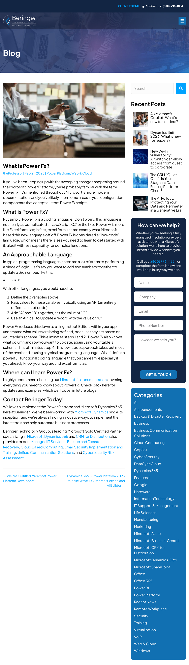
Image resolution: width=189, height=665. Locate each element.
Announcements (148, 409)
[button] (181, 88)
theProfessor (13, 173)
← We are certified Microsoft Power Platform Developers (29, 477)
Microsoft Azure (147, 531)
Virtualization (145, 625)
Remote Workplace (150, 605)
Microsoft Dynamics (91, 411)
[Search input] (152, 88)
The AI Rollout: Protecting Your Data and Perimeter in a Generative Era (166, 204)
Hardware (142, 489)
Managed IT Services (48, 441)
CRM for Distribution (93, 436)
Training (140, 618)
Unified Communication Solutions (46, 451)
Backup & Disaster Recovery (158, 416)
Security (141, 611)
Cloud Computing (149, 442)
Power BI (141, 584)
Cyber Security (147, 455)
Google (140, 483)
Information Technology (154, 496)
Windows (142, 646)
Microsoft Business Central (156, 538)
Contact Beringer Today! (34, 399)
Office (139, 570)
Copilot (140, 448)
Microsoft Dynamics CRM (155, 557)
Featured (142, 476)
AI (135, 402)
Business (141, 422)
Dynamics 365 (146, 469)
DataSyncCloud (147, 462)
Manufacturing (146, 517)
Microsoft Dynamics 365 (47, 436)
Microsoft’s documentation (83, 379)
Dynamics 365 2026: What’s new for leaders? (165, 136)
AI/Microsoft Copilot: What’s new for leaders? (164, 117)
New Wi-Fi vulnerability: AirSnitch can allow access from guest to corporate (166, 159)
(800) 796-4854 (164, 261)
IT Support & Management (156, 503)
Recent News (145, 598)
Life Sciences (145, 510)
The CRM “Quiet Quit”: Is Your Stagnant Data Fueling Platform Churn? (164, 182)
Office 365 (143, 577)
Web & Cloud (81, 173)
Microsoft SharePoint (152, 563)
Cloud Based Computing (42, 446)
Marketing (142, 524)
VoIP (138, 632)
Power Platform (58, 173)
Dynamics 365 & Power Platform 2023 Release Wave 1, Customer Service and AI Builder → (96, 479)
